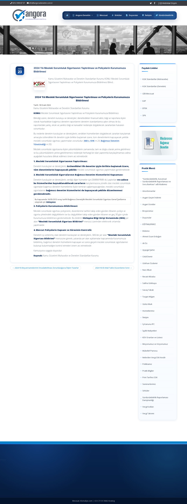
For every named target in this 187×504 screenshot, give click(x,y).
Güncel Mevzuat (87, 479)
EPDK (144, 108)
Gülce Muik (147, 304)
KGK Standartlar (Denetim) (154, 86)
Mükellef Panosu (149, 350)
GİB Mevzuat (148, 93)
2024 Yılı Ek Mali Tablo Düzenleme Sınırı (113, 267)
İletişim (145, 317)
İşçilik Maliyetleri (149, 330)
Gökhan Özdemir (150, 263)
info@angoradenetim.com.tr (41, 3)
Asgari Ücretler (148, 204)
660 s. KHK (89, 140)
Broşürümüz (147, 211)
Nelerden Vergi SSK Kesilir (154, 357)
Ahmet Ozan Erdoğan (151, 236)
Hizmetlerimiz (148, 310)
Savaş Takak (148, 290)
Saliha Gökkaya (149, 283)
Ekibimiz (146, 231)
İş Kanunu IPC (148, 324)
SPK (144, 115)
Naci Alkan (147, 270)
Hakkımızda (85, 469)
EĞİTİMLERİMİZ (149, 224)
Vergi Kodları (148, 406)
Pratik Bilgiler (148, 370)
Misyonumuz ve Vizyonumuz (155, 344)
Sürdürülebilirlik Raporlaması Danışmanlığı (155, 398)
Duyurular (146, 217)
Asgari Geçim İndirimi (151, 197)
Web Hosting (109, 501)
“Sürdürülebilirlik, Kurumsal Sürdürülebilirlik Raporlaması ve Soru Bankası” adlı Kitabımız (156, 182)
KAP (144, 101)
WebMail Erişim (168, 3)
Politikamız (147, 364)
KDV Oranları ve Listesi (152, 337)
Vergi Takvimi (148, 413)
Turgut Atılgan (148, 296)
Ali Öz (144, 243)
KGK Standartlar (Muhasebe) (155, 79)
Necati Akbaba (148, 276)
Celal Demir (147, 256)
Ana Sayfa (85, 464)
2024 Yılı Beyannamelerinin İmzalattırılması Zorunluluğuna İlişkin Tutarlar (45, 267)
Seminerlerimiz (149, 384)
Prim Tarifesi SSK (149, 377)
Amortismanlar (148, 191)
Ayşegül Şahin (148, 250)
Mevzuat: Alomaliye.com (82, 501)
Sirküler (145, 390)
